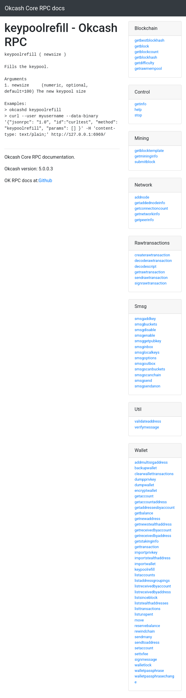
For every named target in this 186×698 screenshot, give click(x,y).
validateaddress (148, 421)
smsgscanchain (148, 375)
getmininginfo (146, 156)
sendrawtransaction (151, 277)
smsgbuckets (146, 324)
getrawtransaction (150, 272)
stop (138, 115)
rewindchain (145, 631)
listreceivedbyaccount (153, 586)
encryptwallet (146, 490)
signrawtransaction (151, 283)
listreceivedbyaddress (153, 592)
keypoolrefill (145, 569)
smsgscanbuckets (150, 369)
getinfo (140, 104)
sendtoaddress (147, 642)
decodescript (145, 266)
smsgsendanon (147, 386)
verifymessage (147, 427)
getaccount (144, 496)
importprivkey (146, 552)
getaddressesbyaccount (155, 507)
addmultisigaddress (151, 462)
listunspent (144, 614)
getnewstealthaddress (153, 524)
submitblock (145, 162)
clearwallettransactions (154, 474)
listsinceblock (146, 597)
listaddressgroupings (152, 580)
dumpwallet (144, 485)
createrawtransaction (152, 255)
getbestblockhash (149, 40)
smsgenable (145, 335)
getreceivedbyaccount (153, 530)
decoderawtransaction (153, 260)
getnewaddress (147, 518)
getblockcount (146, 52)
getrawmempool (148, 68)
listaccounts (145, 575)
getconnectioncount (151, 208)
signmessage (146, 659)
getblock (142, 46)
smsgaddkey (145, 318)
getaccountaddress (151, 502)
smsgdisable (145, 330)
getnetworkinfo (147, 214)
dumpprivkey (145, 479)
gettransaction (147, 547)
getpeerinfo (144, 220)
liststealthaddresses (151, 603)
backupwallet (146, 468)
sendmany (143, 637)
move (139, 620)
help (138, 109)
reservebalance (147, 626)
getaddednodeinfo (150, 203)
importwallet (145, 564)
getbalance (144, 513)
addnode (142, 197)
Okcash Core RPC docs (35, 8)
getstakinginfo (147, 541)
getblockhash (146, 57)
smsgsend (143, 380)
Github (45, 180)
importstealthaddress (152, 558)
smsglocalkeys (147, 352)
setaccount (144, 648)
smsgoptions (145, 358)
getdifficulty (144, 63)
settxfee (141, 654)
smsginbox (144, 347)
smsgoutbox (145, 363)
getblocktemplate (149, 150)
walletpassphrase (149, 670)
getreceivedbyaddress (153, 535)
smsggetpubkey (148, 341)
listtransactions (147, 608)
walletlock (143, 665)
